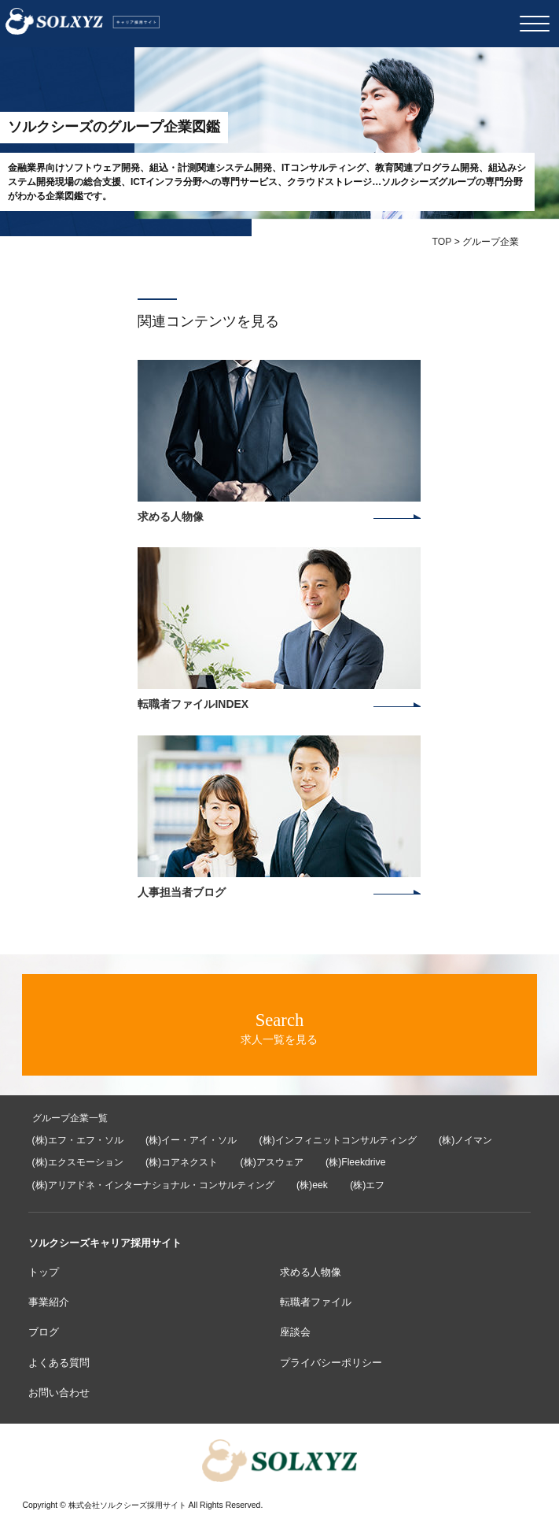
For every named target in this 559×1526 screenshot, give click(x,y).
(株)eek (312, 1185)
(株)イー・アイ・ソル (191, 1140)
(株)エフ (367, 1185)
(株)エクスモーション (77, 1162)
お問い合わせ (59, 1392)
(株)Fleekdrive (355, 1162)
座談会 (295, 1332)
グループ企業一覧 (70, 1118)
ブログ (43, 1332)
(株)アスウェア (272, 1162)
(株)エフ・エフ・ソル (77, 1140)
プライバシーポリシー (331, 1363)
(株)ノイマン (465, 1140)
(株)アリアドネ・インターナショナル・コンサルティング (153, 1185)
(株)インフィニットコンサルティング (338, 1140)
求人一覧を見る (279, 1028)
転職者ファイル (315, 1302)
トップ (43, 1272)
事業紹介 (48, 1302)
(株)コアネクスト (181, 1162)
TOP (441, 241)
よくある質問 (59, 1363)
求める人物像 (310, 1272)
